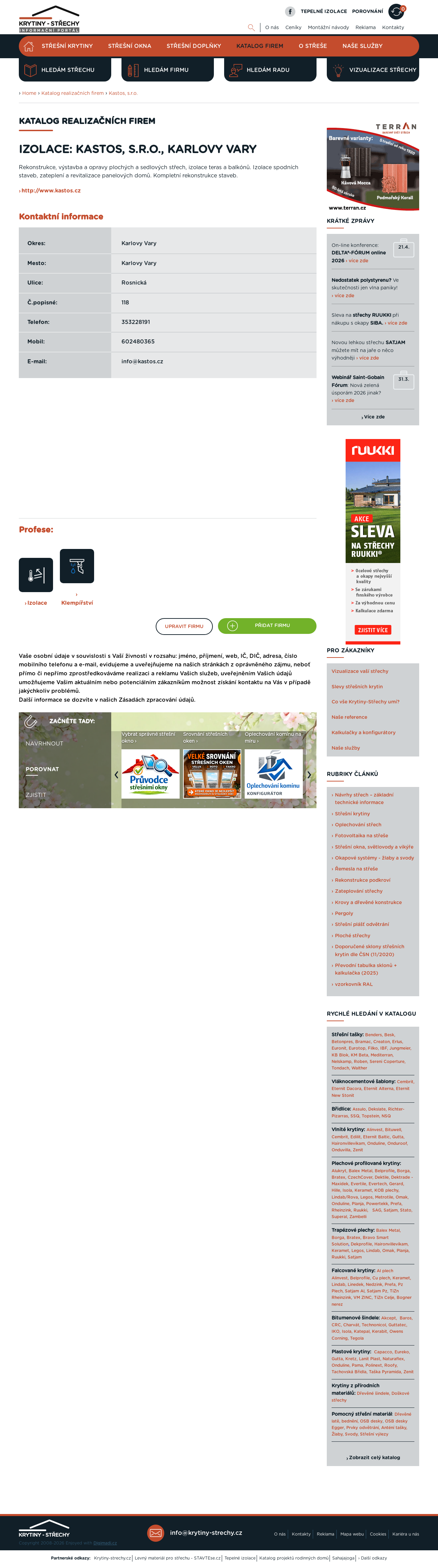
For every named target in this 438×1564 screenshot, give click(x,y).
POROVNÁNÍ (367, 11)
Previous (118, 778)
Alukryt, (339, 1171)
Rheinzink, (342, 1210)
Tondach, (341, 1068)
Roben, (361, 1062)
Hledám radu (259, 70)
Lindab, (373, 1251)
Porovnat (42, 769)
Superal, (340, 1217)
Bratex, (339, 1177)
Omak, (402, 1197)
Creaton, (382, 1042)
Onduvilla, (341, 1150)
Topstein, (371, 1116)
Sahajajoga (343, 1558)
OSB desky (371, 1421)
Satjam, (391, 1210)
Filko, (373, 1048)
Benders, (374, 1035)
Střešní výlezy (374, 1434)
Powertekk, (377, 1204)
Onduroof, (397, 1143)
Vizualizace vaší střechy (360, 671)
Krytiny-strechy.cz (112, 1558)
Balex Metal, (361, 1171)
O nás (272, 27)
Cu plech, (381, 1278)
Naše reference (349, 717)
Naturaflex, (394, 1359)
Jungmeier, (400, 1048)
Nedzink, (374, 1285)
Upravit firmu (184, 626)
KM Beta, (360, 1055)
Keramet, (363, 1190)
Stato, (406, 1210)
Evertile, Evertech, (369, 1184)
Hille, (336, 1190)
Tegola (357, 1338)
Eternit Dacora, (347, 1089)
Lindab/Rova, (345, 1197)
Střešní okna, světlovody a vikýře (374, 847)
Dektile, (382, 1177)
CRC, (337, 1325)
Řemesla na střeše (356, 869)
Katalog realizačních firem (72, 93)
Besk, (389, 1035)
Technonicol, (374, 1325)
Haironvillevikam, (349, 1143)
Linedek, (356, 1285)
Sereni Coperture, (387, 1062)
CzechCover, (360, 1177)
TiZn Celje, (384, 1298)
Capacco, (383, 1352)
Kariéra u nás (405, 1534)
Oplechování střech (358, 825)
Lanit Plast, (370, 1359)
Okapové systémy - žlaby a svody (374, 858)
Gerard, (396, 1184)
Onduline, (376, 1143)
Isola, (348, 1190)
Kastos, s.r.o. (123, 93)
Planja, (358, 1204)
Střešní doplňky (194, 46)
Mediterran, (382, 1055)
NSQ (386, 1116)
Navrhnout (44, 744)
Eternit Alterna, (379, 1089)
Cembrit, (405, 1082)
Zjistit (36, 795)
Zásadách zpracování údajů (156, 700)
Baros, (406, 1318)
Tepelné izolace (240, 1558)
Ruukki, (360, 1210)
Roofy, (391, 1365)
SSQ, (355, 1116)
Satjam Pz (377, 1291)
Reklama (366, 27)
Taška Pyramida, (385, 1372)
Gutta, (398, 1137)
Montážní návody (328, 27)
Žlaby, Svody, (345, 1434)
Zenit (358, 1150)
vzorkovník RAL (354, 984)
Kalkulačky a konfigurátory (364, 732)
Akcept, (389, 1318)
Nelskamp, (342, 1062)
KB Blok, (340, 1055)
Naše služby (363, 46)
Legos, (367, 1197)
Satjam (355, 1257)
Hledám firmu (158, 70)
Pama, (358, 1365)
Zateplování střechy (359, 891)
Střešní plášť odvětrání (362, 924)
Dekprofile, (362, 1244)
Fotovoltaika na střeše (361, 836)
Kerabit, (380, 1331)
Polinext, (374, 1365)
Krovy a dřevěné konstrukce (368, 902)
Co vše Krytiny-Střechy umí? (366, 702)
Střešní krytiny (67, 46)
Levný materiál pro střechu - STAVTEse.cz (178, 1558)
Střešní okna (129, 46)
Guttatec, (397, 1325)
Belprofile (385, 1171)
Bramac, (363, 1042)
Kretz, (351, 1359)
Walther (359, 1068)
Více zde (374, 417)
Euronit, (339, 1048)
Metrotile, (384, 1197)
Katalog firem (259, 46)
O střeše (313, 46)
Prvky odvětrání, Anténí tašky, (376, 1428)
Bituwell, (393, 1130)
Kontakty (393, 27)
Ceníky (293, 27)
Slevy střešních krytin (357, 687)
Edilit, (356, 1137)
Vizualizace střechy (374, 70)
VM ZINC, (363, 1298)
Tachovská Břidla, (350, 1372)
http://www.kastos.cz (51, 190)
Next (311, 778)
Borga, (404, 1171)
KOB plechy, (386, 1190)
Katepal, (362, 1331)
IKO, (336, 1331)
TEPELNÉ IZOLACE (324, 11)
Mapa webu (352, 1534)
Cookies (378, 1534)
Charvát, (351, 1325)
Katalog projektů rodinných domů (293, 1558)
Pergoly (344, 913)
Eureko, (402, 1352)
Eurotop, (357, 1048)
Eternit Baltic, (377, 1137)
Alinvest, (375, 1130)
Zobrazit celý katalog (374, 1457)
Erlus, (397, 1042)
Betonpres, (343, 1042)
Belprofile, (360, 1278)
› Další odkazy (372, 1558)
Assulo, (359, 1109)
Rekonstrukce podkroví (362, 880)
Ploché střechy (352, 936)
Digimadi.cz (105, 1543)
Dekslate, (377, 1109)
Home (29, 93)
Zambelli (357, 1217)
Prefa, (396, 1204)
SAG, (377, 1210)
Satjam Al (354, 1291)
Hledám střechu (59, 70)
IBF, (384, 1048)
